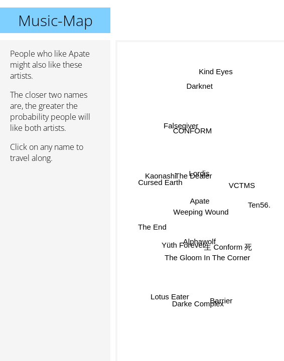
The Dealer (193, 175)
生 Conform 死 (228, 248)
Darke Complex (198, 303)
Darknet (200, 85)
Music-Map (55, 20)
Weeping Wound (200, 212)
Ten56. (259, 205)
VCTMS (242, 186)
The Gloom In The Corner (207, 257)
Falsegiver (181, 125)
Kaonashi (160, 176)
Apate (200, 201)
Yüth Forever (183, 244)
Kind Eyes (216, 71)
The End (152, 229)
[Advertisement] (55, 224)
